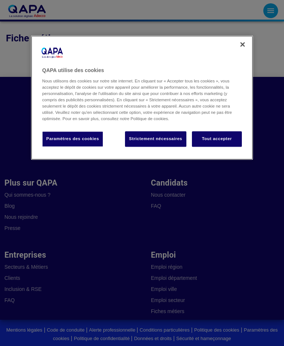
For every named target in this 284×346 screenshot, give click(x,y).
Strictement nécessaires (155, 139)
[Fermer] (242, 45)
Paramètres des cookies (72, 139)
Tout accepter (217, 139)
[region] (142, 98)
